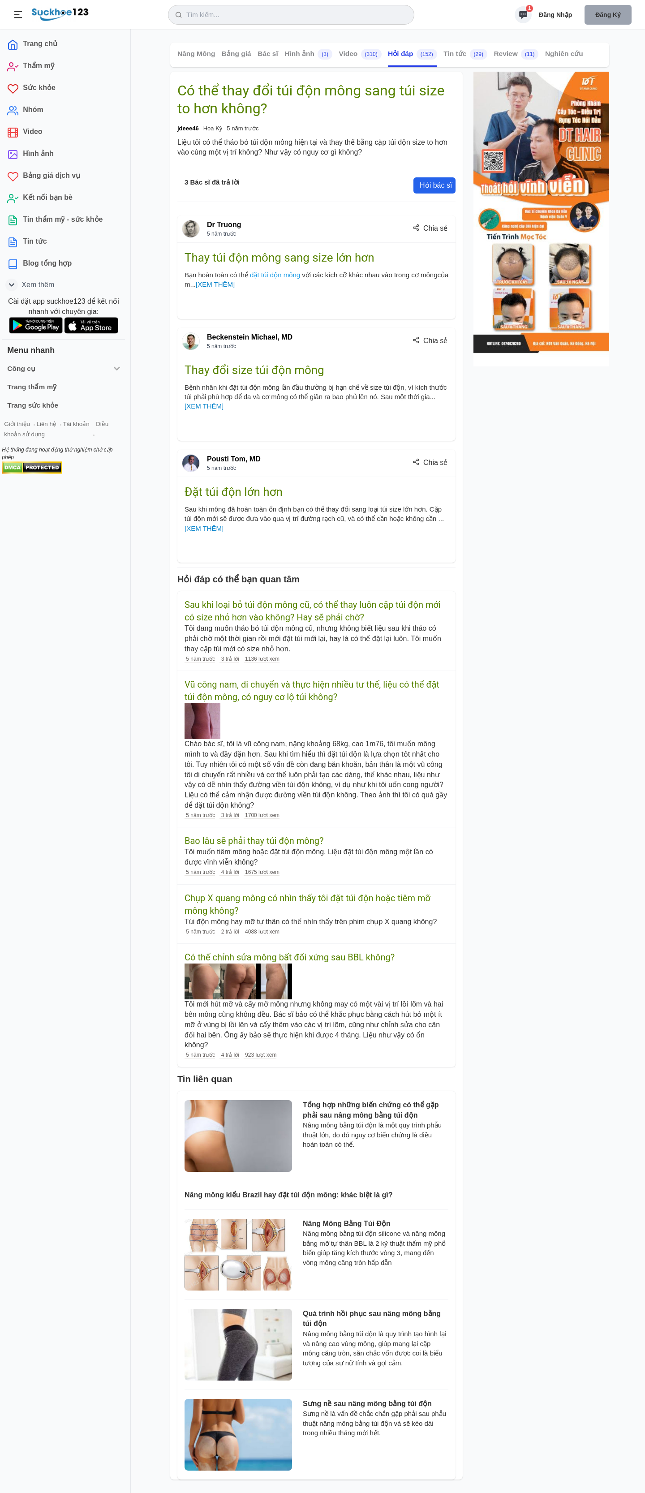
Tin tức (465, 54)
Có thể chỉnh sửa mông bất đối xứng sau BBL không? (290, 957)
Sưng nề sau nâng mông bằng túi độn (367, 1403)
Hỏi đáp (412, 54)
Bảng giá (236, 53)
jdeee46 (188, 128)
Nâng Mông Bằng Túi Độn (347, 1223)
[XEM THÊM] (215, 284)
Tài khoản (79, 425)
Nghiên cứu (564, 53)
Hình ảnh (308, 54)
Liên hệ (50, 425)
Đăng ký (608, 14)
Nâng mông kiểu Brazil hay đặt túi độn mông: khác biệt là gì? (289, 1195)
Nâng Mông (196, 53)
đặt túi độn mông (276, 275)
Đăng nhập (555, 14)
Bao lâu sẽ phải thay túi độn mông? (254, 840)
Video (360, 54)
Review (516, 54)
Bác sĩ (268, 53)
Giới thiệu (21, 425)
